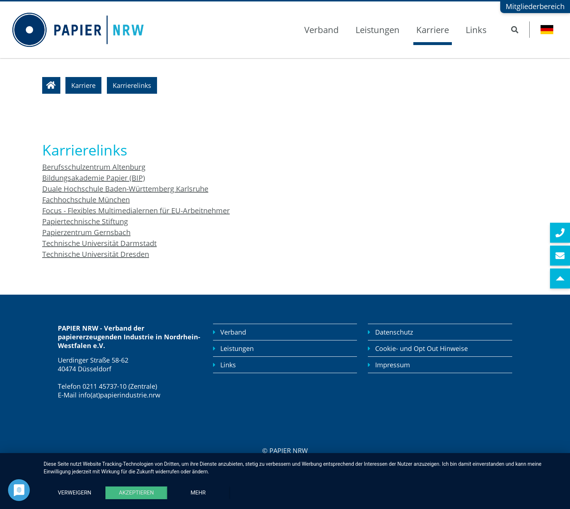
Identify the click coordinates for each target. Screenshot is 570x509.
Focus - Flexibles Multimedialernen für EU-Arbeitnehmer (136, 210)
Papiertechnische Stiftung (85, 221)
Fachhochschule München (86, 200)
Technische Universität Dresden (95, 254)
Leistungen (378, 30)
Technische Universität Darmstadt (99, 243)
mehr (198, 492)
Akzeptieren (136, 492)
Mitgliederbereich (535, 6)
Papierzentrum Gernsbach (86, 232)
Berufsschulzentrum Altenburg (93, 167)
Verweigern (74, 492)
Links (476, 30)
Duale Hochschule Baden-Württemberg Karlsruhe (125, 189)
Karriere (432, 30)
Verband (321, 30)
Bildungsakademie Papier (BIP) (93, 178)
